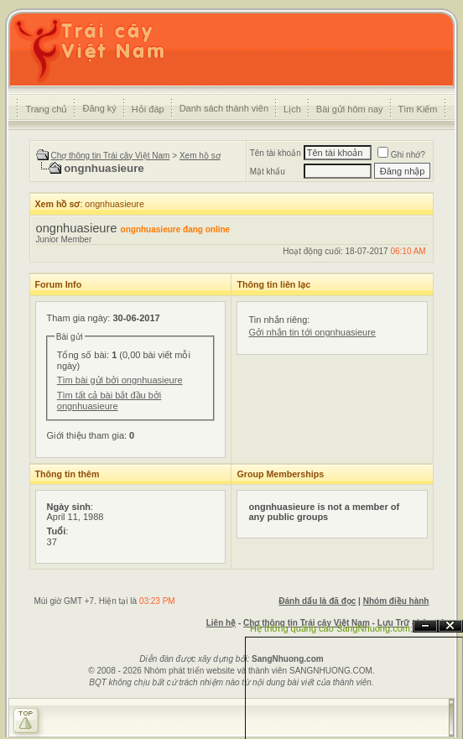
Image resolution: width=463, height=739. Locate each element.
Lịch (292, 109)
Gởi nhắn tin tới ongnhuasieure (311, 332)
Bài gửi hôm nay (349, 109)
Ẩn (425, 626)
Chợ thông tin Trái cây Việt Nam (109, 155)
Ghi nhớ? (401, 154)
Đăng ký (99, 108)
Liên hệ (221, 622)
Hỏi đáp (148, 109)
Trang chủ (46, 109)
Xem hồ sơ (200, 155)
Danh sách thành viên (223, 108)
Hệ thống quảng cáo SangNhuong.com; (331, 628)
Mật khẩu (267, 171)
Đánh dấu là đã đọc (317, 601)
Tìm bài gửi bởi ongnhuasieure (120, 380)
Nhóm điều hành (396, 601)
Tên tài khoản (275, 153)
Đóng (450, 626)
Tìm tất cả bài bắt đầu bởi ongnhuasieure (109, 400)
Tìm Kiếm (418, 109)
